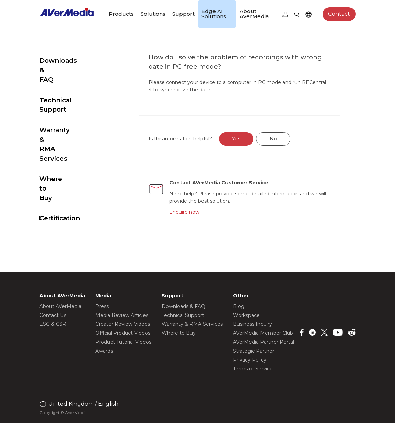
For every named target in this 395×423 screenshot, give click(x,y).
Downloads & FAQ (69, 61)
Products (121, 14)
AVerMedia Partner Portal (263, 342)
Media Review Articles (121, 315)
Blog (238, 306)
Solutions (153, 14)
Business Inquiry (252, 324)
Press (102, 306)
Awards (104, 351)
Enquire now (199, 212)
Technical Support (69, 81)
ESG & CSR (52, 324)
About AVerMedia (254, 14)
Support (183, 14)
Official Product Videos (122, 333)
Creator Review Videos (122, 324)
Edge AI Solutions (213, 14)
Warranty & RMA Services (66, 106)
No (289, 139)
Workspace (246, 315)
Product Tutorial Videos (123, 342)
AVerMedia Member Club (263, 333)
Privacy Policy (249, 360)
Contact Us (52, 315)
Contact (339, 14)
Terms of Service (253, 369)
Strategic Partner (253, 351)
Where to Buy (62, 131)
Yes (252, 139)
